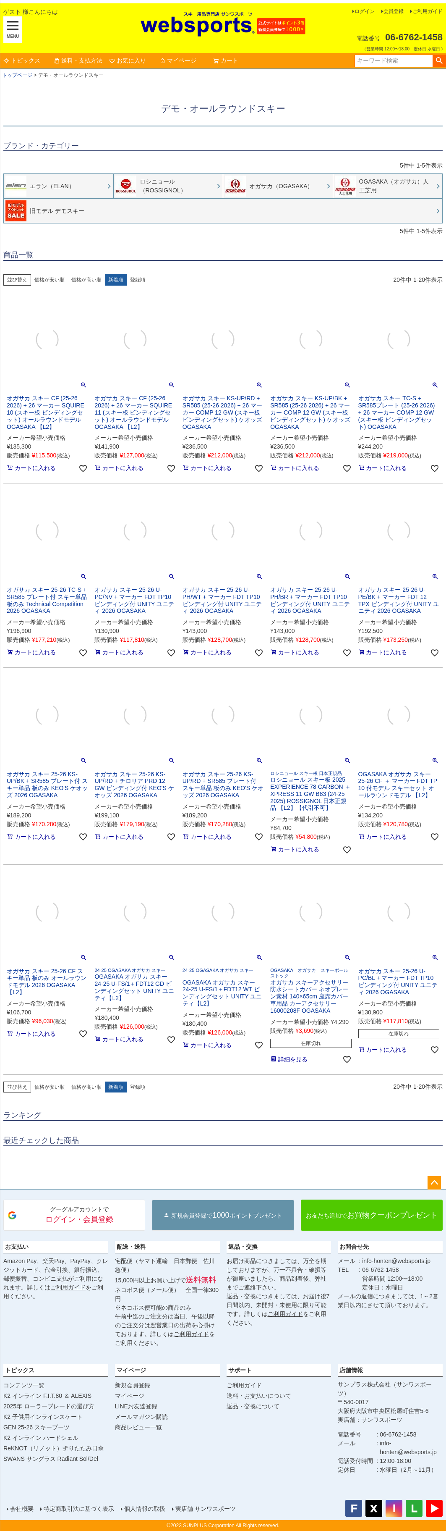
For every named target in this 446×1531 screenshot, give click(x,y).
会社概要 (22, 1508)
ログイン (365, 11)
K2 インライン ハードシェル (40, 1437)
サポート (240, 1370)
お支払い (17, 1246)
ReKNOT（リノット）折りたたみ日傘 (53, 1448)
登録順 (137, 280)
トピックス (21, 60)
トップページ (17, 75)
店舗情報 (351, 1370)
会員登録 (393, 11)
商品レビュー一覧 (138, 1427)
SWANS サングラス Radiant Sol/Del (50, 1458)
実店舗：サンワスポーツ (370, 1419)
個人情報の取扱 (144, 1508)
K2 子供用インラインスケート (43, 1416)
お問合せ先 (354, 1246)
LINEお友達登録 (136, 1406)
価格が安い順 (49, 280)
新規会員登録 (132, 1385)
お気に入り (127, 60)
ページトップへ (434, 1183)
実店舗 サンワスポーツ (205, 1508)
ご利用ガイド (427, 11)
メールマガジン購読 (141, 1416)
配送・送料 (131, 1246)
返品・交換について (253, 1406)
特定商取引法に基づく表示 (79, 1508)
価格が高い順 (86, 280)
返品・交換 (243, 1246)
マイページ (177, 60)
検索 (439, 61)
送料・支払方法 (78, 60)
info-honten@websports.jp (396, 1261)
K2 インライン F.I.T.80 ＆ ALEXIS (47, 1395)
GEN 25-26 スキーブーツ (36, 1427)
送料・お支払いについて (259, 1395)
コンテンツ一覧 (23, 1385)
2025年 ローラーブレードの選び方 (48, 1406)
